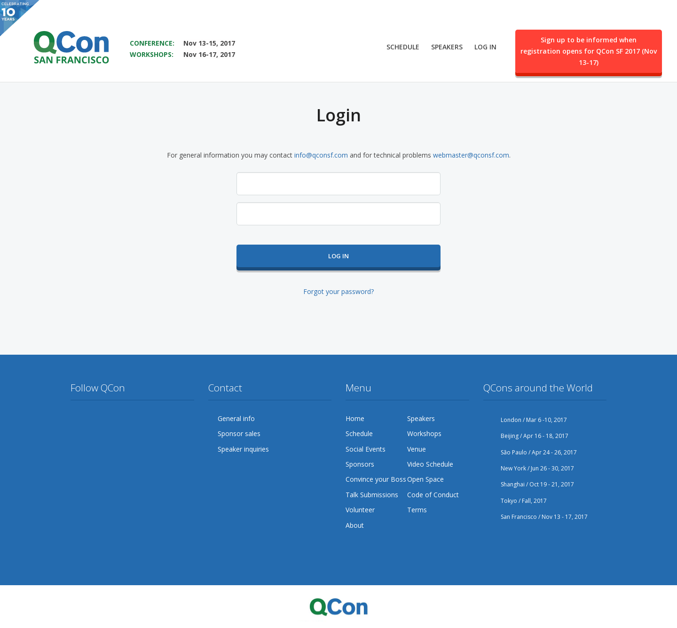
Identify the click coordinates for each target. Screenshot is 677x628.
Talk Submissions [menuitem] (372, 494)
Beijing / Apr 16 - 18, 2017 (525, 436)
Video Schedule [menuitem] (430, 464)
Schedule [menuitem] (402, 45)
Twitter (78, 418)
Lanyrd (78, 437)
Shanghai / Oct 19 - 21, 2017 (528, 484)
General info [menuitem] (236, 418)
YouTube (131, 418)
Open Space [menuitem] (425, 479)
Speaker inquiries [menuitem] (243, 449)
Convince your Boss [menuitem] (376, 479)
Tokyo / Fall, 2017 (515, 501)
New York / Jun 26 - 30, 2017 (528, 468)
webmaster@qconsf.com (471, 155)
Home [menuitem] (355, 418)
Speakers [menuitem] (447, 45)
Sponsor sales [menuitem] (239, 433)
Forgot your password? (338, 291)
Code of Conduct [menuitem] (433, 494)
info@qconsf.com (321, 155)
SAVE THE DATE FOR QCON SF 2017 (191, 28)
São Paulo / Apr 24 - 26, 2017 (530, 452)
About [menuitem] (355, 525)
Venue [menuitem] (416, 449)
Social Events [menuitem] (366, 449)
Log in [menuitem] (485, 45)
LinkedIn (167, 418)
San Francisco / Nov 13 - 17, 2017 (535, 517)
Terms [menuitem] (417, 509)
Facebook (95, 418)
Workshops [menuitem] (424, 433)
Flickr (149, 418)
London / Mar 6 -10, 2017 (525, 420)
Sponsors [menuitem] (360, 464)
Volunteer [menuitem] (360, 509)
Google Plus (113, 418)
